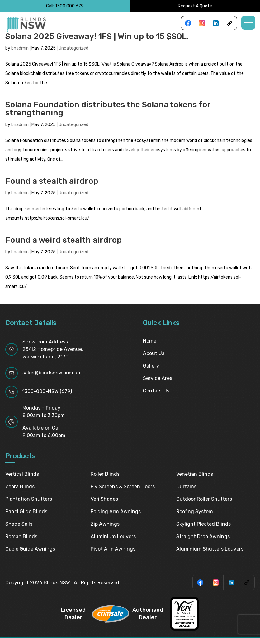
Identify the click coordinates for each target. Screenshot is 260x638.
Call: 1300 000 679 (65, 6)
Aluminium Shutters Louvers (209, 549)
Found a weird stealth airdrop (63, 240)
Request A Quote (195, 6)
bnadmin (20, 48)
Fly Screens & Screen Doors (123, 486)
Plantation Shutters (28, 499)
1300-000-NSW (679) (47, 391)
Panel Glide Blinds (26, 511)
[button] (248, 23)
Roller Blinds (105, 474)
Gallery (151, 366)
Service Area (158, 378)
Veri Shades (104, 499)
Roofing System (194, 511)
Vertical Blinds (22, 474)
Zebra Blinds (20, 486)
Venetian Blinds (194, 474)
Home (149, 341)
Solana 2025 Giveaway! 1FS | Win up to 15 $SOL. (97, 36)
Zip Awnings (105, 524)
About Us (153, 353)
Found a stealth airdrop (51, 181)
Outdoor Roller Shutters (204, 499)
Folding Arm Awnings (116, 511)
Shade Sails (18, 524)
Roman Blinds (21, 536)
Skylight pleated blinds (203, 524)
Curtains (186, 486)
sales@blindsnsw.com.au (51, 373)
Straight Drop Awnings (203, 536)
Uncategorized (73, 48)
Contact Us (156, 391)
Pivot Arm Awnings (113, 549)
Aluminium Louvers (113, 536)
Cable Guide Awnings (30, 549)
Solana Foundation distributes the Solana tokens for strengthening (107, 109)
